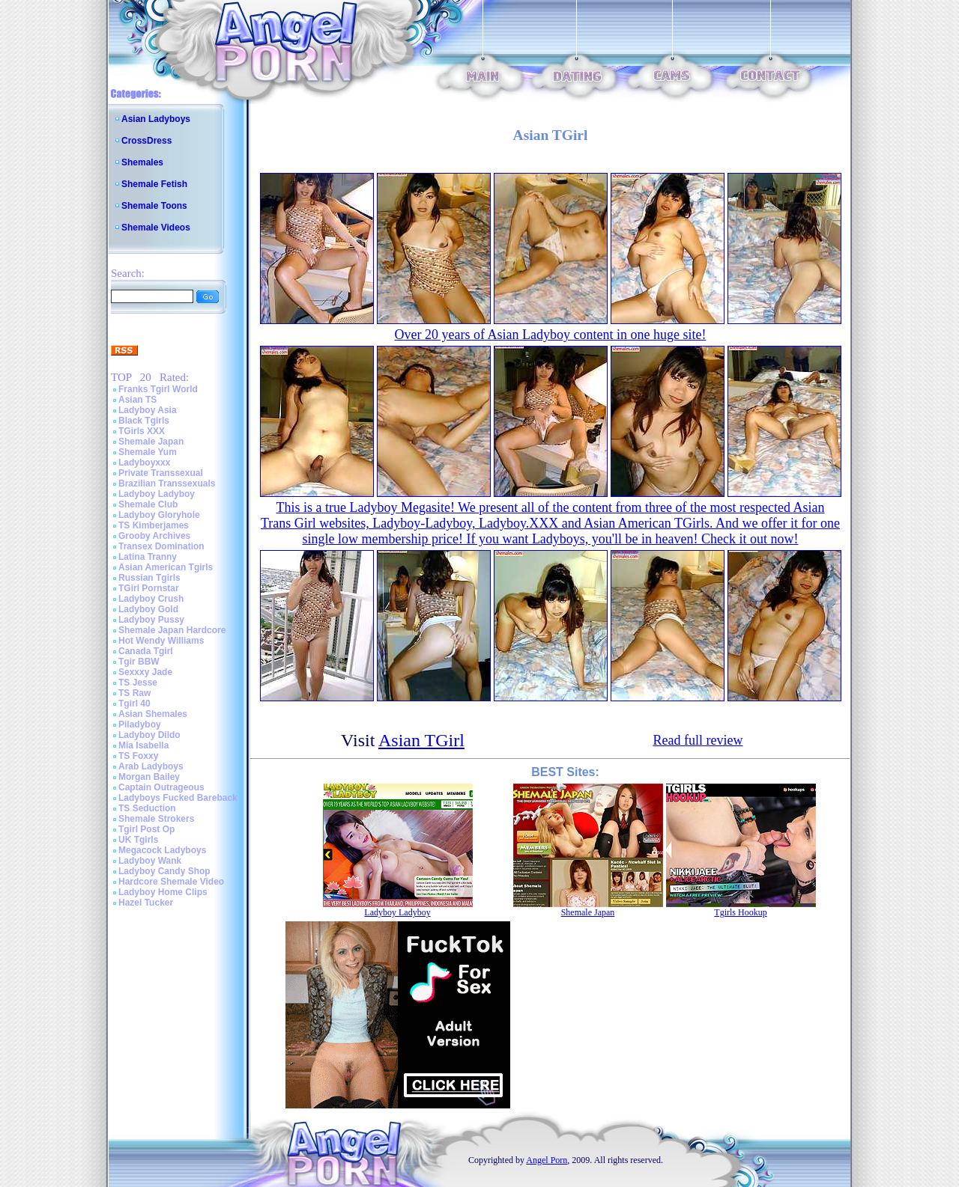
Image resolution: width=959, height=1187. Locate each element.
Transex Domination (161, 546)
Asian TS (137, 399)
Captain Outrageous (161, 787)
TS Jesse (137, 682)
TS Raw (134, 693)
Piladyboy (139, 724)
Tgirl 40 (134, 703)
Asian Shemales (152, 714)
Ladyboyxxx (144, 462)
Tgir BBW (139, 661)
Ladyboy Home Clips (163, 892)
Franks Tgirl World (158, 389)
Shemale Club (148, 504)
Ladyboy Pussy (151, 619)
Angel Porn (546, 1160)
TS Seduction (147, 808)
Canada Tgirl (145, 651)
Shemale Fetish (154, 184)
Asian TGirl (421, 740)
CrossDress (146, 140)
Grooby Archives (154, 536)
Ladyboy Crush (151, 599)
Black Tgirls (143, 420)
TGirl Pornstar (148, 588)
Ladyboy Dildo (149, 735)
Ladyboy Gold (148, 609)
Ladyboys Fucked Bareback (178, 798)
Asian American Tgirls (165, 567)
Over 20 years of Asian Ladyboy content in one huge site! (551, 334)
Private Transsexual (160, 473)
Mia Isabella (143, 745)
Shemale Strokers (156, 819)
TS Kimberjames (153, 525)
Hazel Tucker (145, 902)
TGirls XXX (141, 431)
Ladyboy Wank (149, 860)
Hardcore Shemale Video (171, 881)
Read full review (698, 740)
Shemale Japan (151, 441)
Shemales (142, 162)
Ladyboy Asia (147, 410)
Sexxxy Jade (145, 672)
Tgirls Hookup (740, 912)
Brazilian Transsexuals (166, 483)
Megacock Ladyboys (162, 850)
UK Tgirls (138, 839)
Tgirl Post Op (146, 829)
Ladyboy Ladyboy (156, 494)
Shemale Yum (147, 452)
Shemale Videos (155, 227)
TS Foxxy (138, 756)
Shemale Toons (154, 206)
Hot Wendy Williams (161, 640)
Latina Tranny (147, 557)
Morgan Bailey (149, 777)
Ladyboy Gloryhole (159, 515)
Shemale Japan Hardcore (172, 630)
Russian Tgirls (149, 578)
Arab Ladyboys (151, 766)
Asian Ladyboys (155, 119)
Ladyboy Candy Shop (164, 871)
